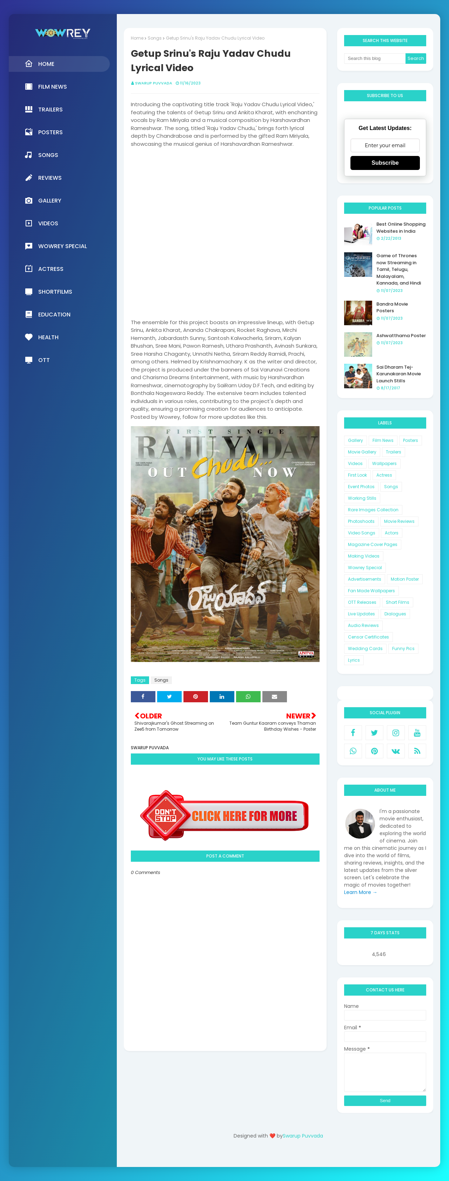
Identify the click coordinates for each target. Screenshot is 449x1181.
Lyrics (354, 660)
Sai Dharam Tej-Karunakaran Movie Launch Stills (398, 374)
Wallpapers (384, 463)
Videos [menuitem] (41, 223)
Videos (355, 463)
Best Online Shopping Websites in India (400, 227)
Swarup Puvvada (153, 83)
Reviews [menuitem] (43, 177)
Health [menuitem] (42, 337)
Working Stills (362, 498)
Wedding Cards (365, 648)
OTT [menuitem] (37, 360)
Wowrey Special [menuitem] (56, 246)
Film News (383, 440)
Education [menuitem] (48, 314)
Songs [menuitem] (41, 155)
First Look (357, 475)
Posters (410, 440)
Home (137, 38)
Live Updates (361, 614)
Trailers (393, 452)
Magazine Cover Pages (372, 544)
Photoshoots (361, 521)
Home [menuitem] (39, 64)
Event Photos (361, 487)
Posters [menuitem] (44, 132)
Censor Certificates (368, 637)
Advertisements (364, 579)
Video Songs (361, 533)
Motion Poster (405, 579)
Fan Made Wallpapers (371, 591)
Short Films (397, 602)
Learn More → (360, 892)
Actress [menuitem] (44, 269)
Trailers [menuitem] (44, 109)
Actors (391, 533)
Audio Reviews (363, 625)
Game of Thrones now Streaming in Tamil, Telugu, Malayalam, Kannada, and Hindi (398, 269)
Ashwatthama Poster (401, 335)
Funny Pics (403, 648)
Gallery (355, 440)
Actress (384, 475)
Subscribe (384, 163)
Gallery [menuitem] (43, 200)
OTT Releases (362, 602)
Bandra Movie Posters (392, 307)
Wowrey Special (365, 568)
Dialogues (395, 614)
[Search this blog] (375, 58)
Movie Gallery (362, 452)
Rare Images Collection (373, 510)
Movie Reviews (399, 521)
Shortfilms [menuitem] (48, 291)
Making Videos (364, 556)
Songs (155, 38)
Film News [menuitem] (46, 86)
